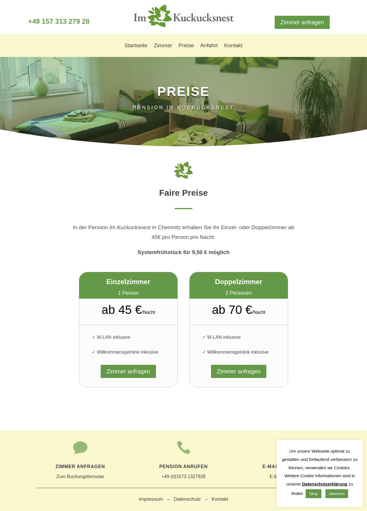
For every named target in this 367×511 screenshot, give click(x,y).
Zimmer (163, 45)
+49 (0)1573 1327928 (183, 470)
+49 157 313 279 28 (58, 21)
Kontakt (233, 45)
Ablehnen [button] (337, 494)
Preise (186, 45)
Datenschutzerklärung (325, 484)
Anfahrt (209, 45)
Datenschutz (187, 499)
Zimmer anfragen (302, 22)
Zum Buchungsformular (80, 470)
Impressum (151, 499)
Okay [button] (313, 494)
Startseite (135, 45)
